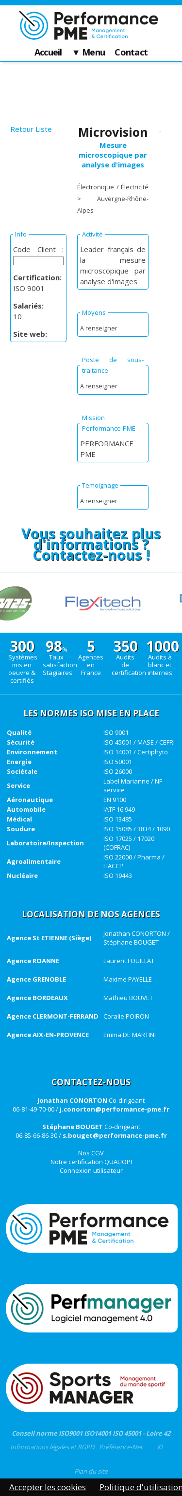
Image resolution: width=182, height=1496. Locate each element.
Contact (131, 52)
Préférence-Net (121, 1446)
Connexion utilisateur (91, 1170)
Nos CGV (91, 1153)
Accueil (48, 52)
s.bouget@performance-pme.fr (115, 1135)
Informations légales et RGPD (52, 1446)
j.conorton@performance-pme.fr (114, 1109)
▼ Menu (88, 52)
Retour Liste (31, 129)
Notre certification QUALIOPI (91, 1161)
